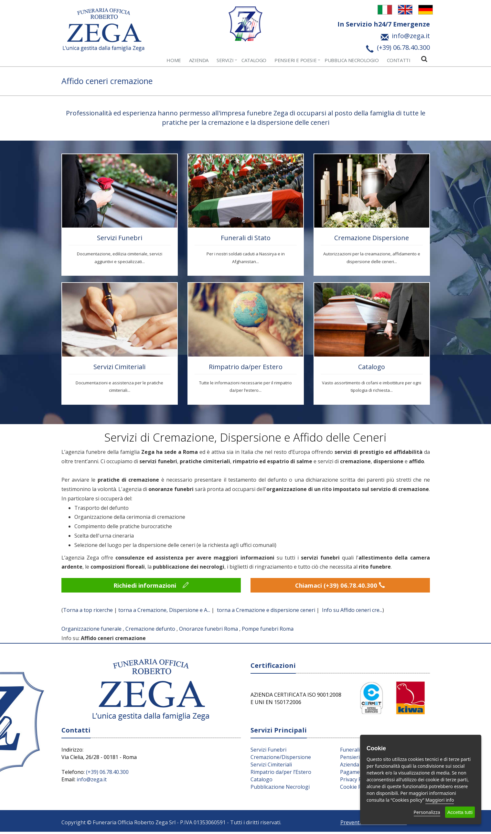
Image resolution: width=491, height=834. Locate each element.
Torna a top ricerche (88, 612)
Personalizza (427, 812)
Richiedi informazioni (151, 586)
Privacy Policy (356, 781)
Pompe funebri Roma (268, 630)
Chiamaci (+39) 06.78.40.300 (340, 586)
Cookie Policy (356, 788)
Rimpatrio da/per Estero (246, 366)
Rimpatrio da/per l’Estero (281, 773)
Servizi (225, 60)
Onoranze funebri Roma (208, 630)
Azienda (198, 60)
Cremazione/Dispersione (281, 759)
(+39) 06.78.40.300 (107, 773)
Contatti (399, 60)
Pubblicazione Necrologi (280, 788)
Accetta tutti (460, 812)
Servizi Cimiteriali (119, 366)
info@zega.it (92, 781)
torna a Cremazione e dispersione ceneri (266, 612)
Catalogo (253, 60)
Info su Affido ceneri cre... (352, 612)
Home (173, 60)
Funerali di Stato (246, 237)
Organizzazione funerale (91, 630)
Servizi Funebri (119, 237)
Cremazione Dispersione (371, 237)
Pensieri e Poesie (295, 60)
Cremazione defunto (150, 630)
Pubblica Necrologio (352, 60)
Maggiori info (439, 800)
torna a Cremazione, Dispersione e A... (164, 612)
